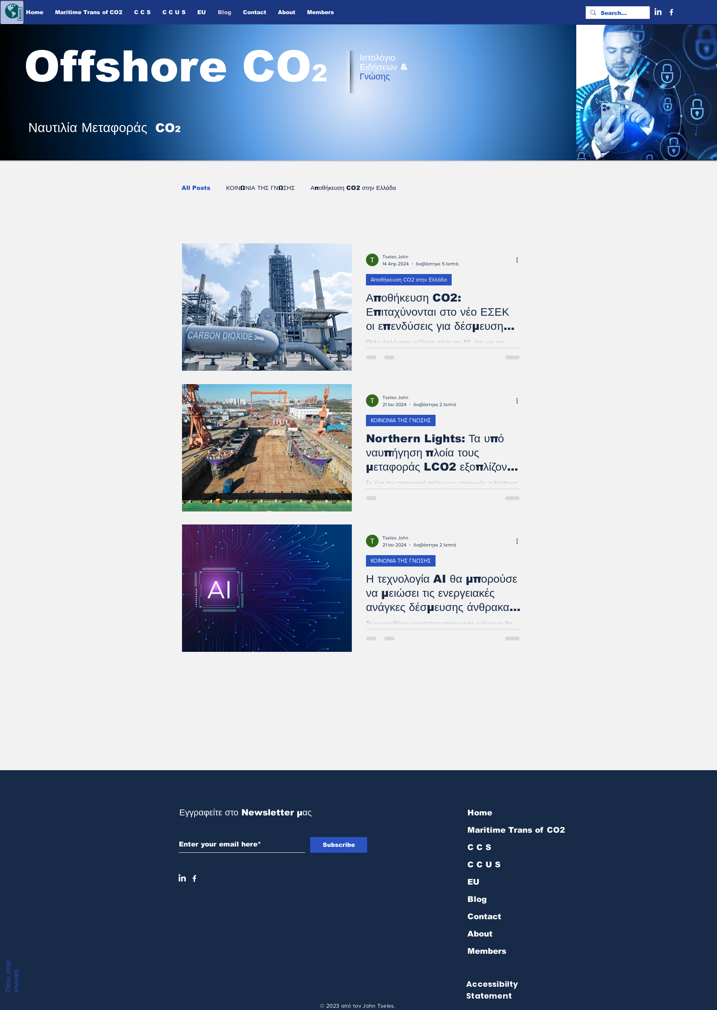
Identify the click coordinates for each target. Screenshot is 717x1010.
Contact (484, 916)
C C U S (483, 864)
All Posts (196, 187)
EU (473, 882)
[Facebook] (671, 12)
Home (479, 812)
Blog (477, 899)
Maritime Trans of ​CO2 (509, 830)
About (480, 933)
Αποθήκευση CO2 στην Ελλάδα (353, 187)
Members (486, 951)
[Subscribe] (338, 845)
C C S (479, 847)
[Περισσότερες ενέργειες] (519, 260)
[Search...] (617, 13)
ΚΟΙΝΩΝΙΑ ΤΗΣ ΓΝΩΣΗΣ (260, 187)
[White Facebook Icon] (194, 878)
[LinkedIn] (658, 12)
